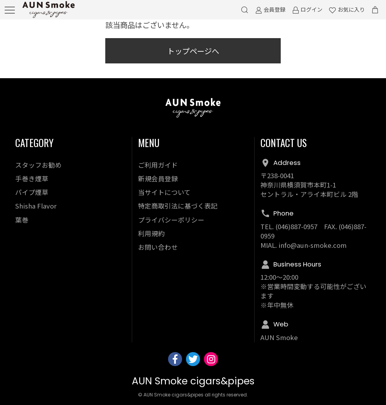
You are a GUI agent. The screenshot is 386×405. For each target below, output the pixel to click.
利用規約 (151, 233)
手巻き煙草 (31, 178)
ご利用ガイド (158, 165)
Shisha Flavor (36, 205)
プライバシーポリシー (171, 219)
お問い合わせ (158, 247)
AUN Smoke (279, 337)
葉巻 (21, 219)
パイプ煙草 (31, 192)
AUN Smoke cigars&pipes (193, 381)
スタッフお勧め (38, 165)
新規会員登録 (158, 178)
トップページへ (193, 51)
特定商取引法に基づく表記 (178, 205)
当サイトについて (164, 192)
